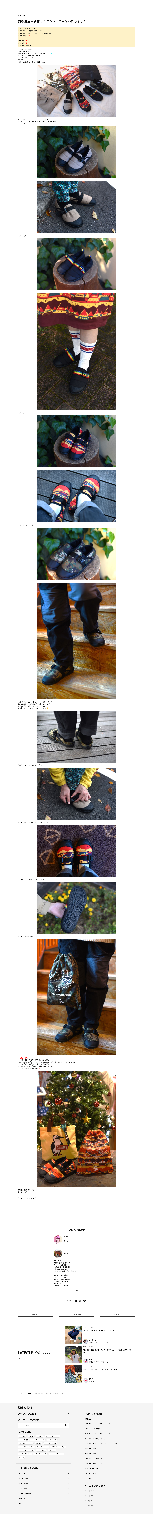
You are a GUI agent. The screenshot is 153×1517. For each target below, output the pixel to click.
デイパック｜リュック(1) (58, 1447)
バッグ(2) (21, 1457)
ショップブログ (28, 1394)
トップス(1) (22, 1436)
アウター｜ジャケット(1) (52, 1436)
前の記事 (35, 1314)
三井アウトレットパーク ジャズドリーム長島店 (101, 1443)
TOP (21, 1394)
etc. (20, 1503)
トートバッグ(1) (41, 1450)
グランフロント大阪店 (93, 1429)
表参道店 (88, 1419)
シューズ (22, 1199)
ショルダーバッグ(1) (42, 1447)
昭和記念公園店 (90, 1453)
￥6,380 (32, 62)
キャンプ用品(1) (23, 1440)
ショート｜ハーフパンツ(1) (26, 1447)
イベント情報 (23, 1483)
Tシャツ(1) (39, 1436)
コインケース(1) (52, 1440)
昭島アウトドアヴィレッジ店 (95, 1438)
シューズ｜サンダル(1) (50, 1443)
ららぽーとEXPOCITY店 (93, 1463)
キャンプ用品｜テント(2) (37, 1440)
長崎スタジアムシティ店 (93, 1458)
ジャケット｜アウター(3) (25, 1443)
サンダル (31, 1199)
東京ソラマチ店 (90, 1448)
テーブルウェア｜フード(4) (26, 1450)
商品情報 (22, 1473)
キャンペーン (23, 1488)
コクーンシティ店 (91, 1473)
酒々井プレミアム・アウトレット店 (97, 1424)
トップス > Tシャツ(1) (25, 1454)
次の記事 (117, 1314)
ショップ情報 (23, 1478)
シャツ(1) (38, 1443)
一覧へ (20, 1359)
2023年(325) (89, 1506)
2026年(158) (89, 1491)
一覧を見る (76, 1314)
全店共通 (88, 1478)
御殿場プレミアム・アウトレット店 (97, 1433)
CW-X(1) (31, 1436)
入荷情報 (22, 1498)
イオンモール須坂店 (92, 1468)
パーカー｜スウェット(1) (56, 1454)
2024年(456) (89, 1501)
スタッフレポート (25, 1493)
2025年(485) (89, 1496)
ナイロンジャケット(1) (40, 1454)
